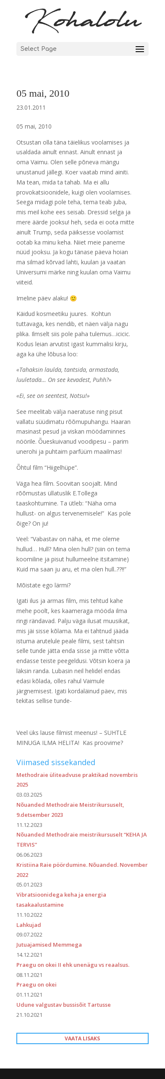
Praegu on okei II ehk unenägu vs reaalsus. (72, 964)
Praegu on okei (36, 984)
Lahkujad (28, 925)
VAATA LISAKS (82, 1038)
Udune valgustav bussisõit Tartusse (63, 1004)
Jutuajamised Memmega (49, 944)
